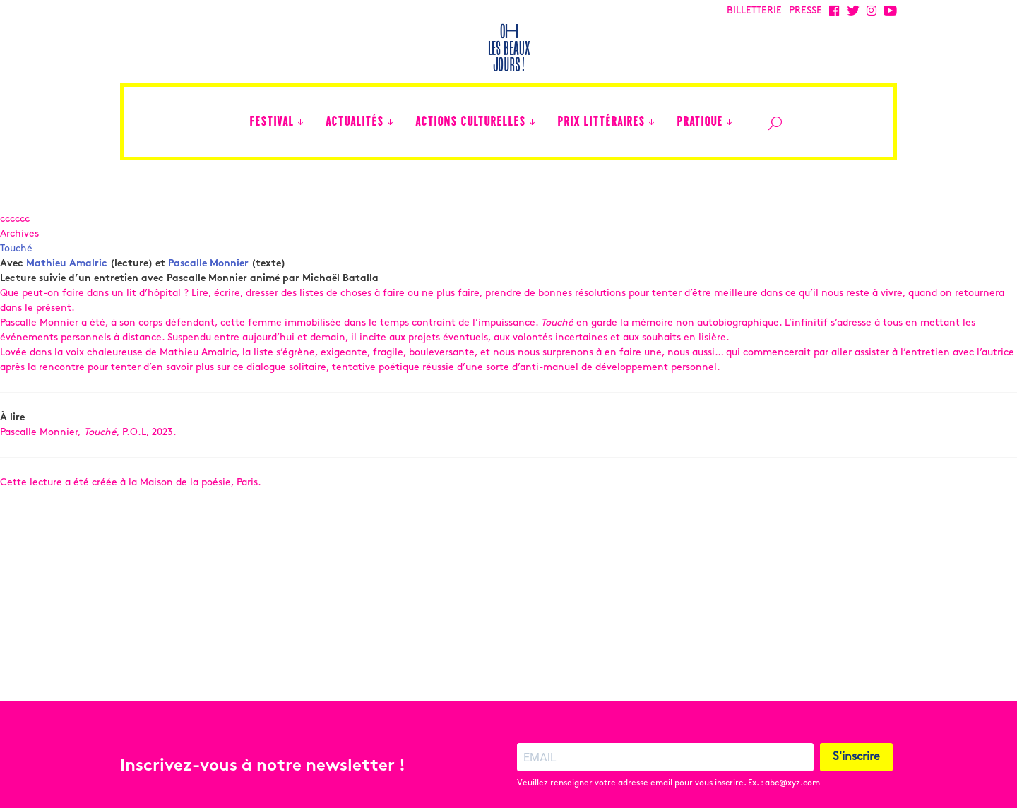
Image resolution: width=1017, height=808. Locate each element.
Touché (16, 249)
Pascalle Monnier (208, 264)
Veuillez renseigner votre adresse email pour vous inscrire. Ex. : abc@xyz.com (668, 757)
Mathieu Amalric (66, 264)
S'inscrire (856, 731)
